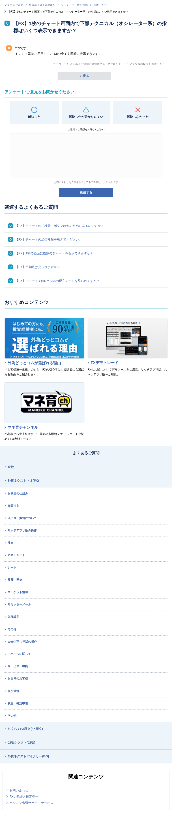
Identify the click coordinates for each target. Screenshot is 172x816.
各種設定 (13, 616)
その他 (12, 629)
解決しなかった (138, 117)
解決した (34, 117)
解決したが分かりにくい (86, 117)
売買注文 (13, 505)
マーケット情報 (18, 592)
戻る (86, 76)
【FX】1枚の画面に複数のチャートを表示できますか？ (54, 253)
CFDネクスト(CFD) (21, 742)
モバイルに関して (19, 654)
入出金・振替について (22, 518)
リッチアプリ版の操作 (74, 4)
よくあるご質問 (13, 4)
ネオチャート (101, 4)
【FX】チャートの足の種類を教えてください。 (48, 239)
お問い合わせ (18, 790)
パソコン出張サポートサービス (31, 803)
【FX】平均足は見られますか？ (37, 267)
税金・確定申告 (18, 703)
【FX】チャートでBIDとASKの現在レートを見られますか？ (57, 281)
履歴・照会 (15, 580)
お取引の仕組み (18, 493)
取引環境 (13, 691)
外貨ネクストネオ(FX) (42, 4)
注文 (10, 542)
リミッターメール (19, 604)
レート (12, 567)
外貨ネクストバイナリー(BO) (28, 756)
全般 (11, 467)
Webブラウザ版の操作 (22, 641)
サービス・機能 (18, 666)
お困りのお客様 (18, 678)
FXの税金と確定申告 (24, 796)
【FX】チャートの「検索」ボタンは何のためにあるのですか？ (59, 226)
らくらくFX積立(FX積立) (25, 729)
